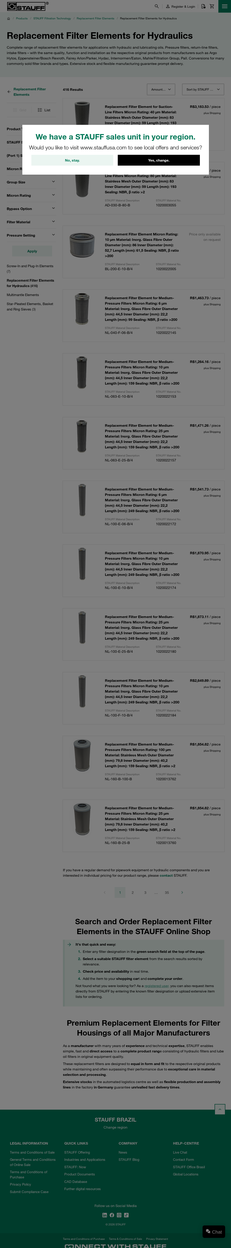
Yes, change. (158, 160)
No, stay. (72, 160)
